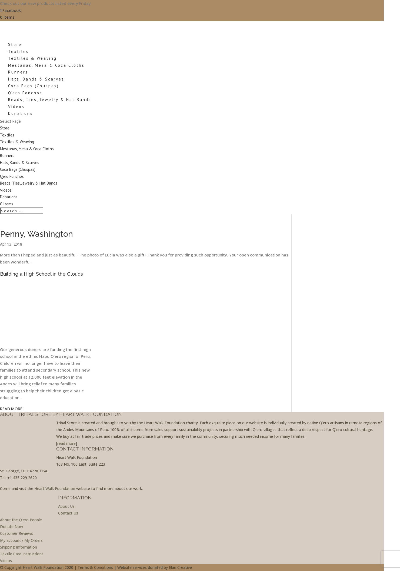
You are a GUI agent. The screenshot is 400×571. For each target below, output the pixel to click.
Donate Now (11, 526)
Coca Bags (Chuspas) (33, 85)
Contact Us (68, 513)
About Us (66, 506)
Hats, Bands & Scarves (36, 79)
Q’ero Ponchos (25, 92)
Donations (9, 196)
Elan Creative (180, 567)
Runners (18, 72)
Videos (6, 190)
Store (4, 128)
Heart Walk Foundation (54, 488)
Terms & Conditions (95, 567)
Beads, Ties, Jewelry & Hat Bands (49, 99)
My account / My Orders (21, 540)
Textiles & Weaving (32, 58)
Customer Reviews (16, 533)
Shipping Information (18, 547)
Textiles (7, 135)
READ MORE (11, 408)
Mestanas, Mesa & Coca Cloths (46, 65)
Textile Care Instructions (22, 553)
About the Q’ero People (21, 519)
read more (66, 443)
